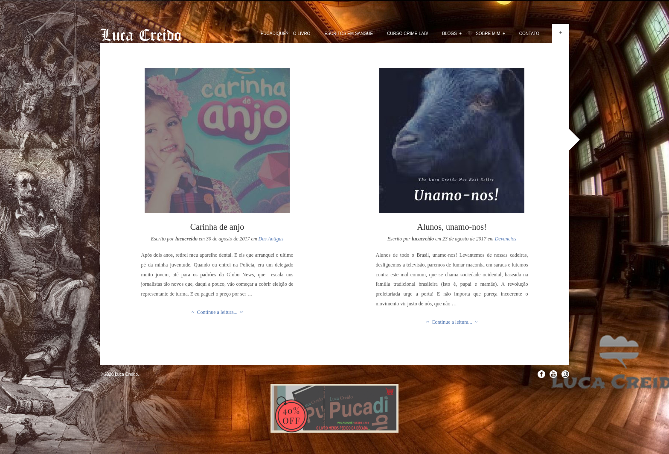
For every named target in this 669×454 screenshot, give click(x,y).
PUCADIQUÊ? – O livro (286, 33)
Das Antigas (271, 239)
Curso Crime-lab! (407, 33)
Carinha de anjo (217, 226)
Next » (574, 139)
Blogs (452, 33)
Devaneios (506, 239)
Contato (529, 33)
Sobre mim (490, 33)
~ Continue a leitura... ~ (217, 312)
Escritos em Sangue (348, 33)
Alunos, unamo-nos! (451, 226)
